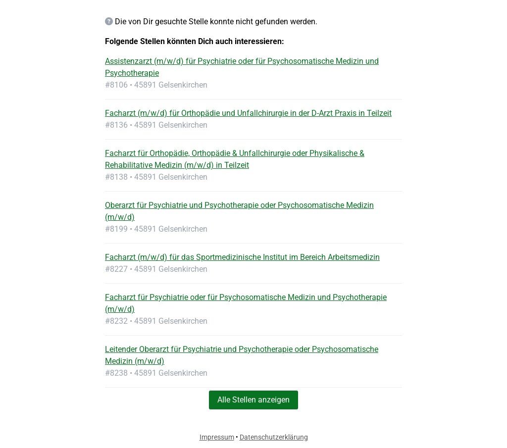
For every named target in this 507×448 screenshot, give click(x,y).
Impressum (217, 437)
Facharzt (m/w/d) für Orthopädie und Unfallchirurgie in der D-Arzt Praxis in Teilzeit (248, 113)
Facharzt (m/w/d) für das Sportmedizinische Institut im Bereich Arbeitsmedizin (242, 257)
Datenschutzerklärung (274, 437)
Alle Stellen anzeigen (253, 399)
